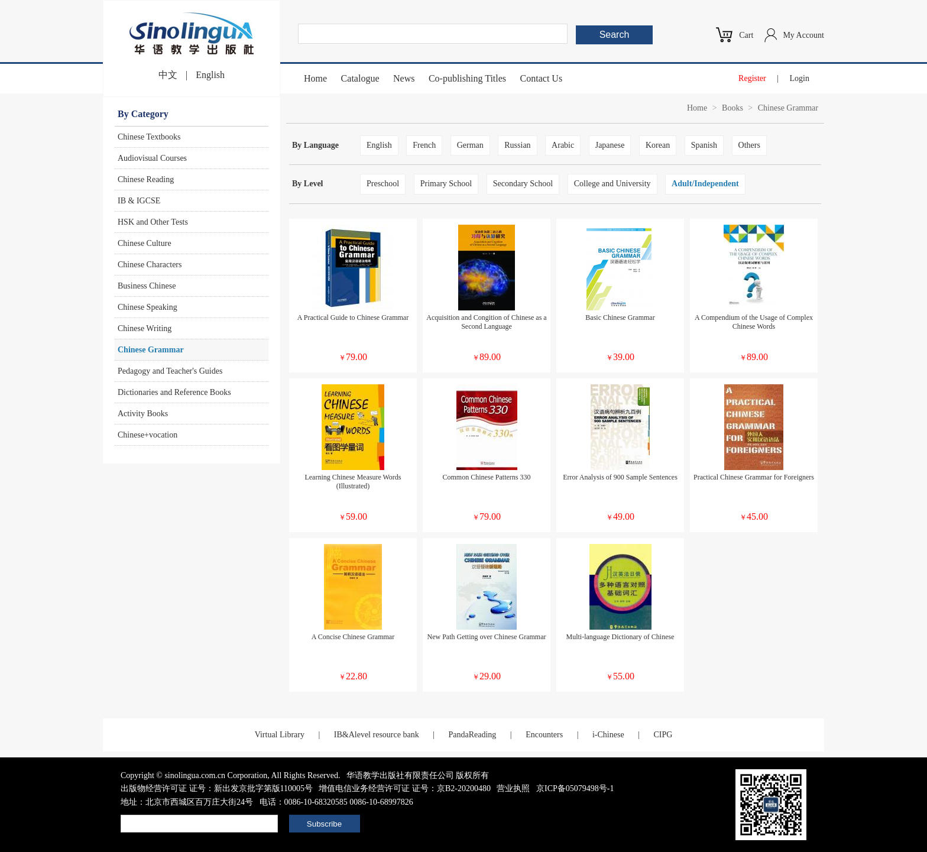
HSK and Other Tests (153, 222)
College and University (612, 183)
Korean (658, 145)
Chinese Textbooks (149, 136)
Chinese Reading (146, 179)
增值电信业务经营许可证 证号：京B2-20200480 (405, 788)
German (470, 145)
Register (752, 78)
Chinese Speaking (147, 307)
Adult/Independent (705, 183)
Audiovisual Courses (152, 158)
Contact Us (541, 78)
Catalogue (360, 78)
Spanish (704, 145)
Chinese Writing (144, 328)
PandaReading (472, 734)
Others (749, 145)
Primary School (446, 183)
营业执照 (513, 788)
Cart (746, 35)
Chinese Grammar (151, 349)
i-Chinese (608, 734)
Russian (517, 145)
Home (315, 78)
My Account (803, 35)
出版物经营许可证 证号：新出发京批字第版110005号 (217, 788)
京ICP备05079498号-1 (575, 788)
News (403, 78)
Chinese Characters (149, 264)
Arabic (563, 145)
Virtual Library (279, 734)
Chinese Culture (144, 243)
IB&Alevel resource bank (376, 734)
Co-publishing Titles (467, 78)
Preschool (383, 183)
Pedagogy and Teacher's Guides (170, 371)
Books (732, 107)
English (210, 75)
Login (799, 78)
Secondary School (523, 183)
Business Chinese (147, 285)
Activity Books (143, 413)
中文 (167, 75)
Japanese (610, 145)
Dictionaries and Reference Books (174, 392)
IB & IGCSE (139, 200)
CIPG (662, 734)
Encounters (544, 734)
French (424, 145)
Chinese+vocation (147, 434)
